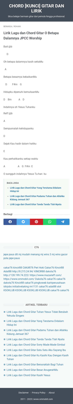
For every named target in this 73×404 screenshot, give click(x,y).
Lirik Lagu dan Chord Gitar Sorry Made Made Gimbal (36, 344)
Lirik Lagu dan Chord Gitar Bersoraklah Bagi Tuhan (35, 364)
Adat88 (7, 271)
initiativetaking (20, 286)
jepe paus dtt (10, 254)
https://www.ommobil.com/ (19, 278)
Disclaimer (24, 392)
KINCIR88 (39, 271)
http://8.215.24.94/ (23, 271)
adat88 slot (54, 286)
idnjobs (7, 286)
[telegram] (63, 222)
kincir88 (17, 267)
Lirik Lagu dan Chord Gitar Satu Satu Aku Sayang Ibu (36, 350)
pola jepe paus (11, 258)
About (52, 392)
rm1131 (33, 286)
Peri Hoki (39, 267)
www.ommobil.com (43, 399)
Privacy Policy (38, 392)
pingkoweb (40, 282)
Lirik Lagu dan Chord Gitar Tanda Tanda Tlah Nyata (35, 204)
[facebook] (10, 222)
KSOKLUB (9, 290)
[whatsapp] (49, 222)
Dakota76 (40, 278)
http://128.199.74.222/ (16, 275)
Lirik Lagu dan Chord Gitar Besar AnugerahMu (32, 369)
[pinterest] (36, 222)
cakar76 (8, 267)
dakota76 (50, 271)
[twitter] (23, 222)
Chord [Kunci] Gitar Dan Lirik (36, 8)
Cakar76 (49, 267)
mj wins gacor (59, 254)
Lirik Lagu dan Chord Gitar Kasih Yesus (28, 375)
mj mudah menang (29, 254)
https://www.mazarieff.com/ (46, 275)
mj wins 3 (45, 254)
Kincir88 (59, 267)
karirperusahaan (56, 282)
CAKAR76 (28, 267)
